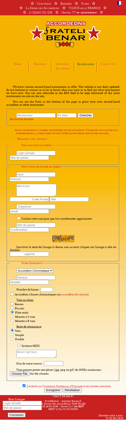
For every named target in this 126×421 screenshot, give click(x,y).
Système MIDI (30, 345)
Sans (18, 330)
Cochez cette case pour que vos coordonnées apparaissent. (57, 218)
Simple (19, 335)
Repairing (40, 64)
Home (17, 64)
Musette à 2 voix (25, 316)
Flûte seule (21, 312)
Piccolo (19, 308)
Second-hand (85, 64)
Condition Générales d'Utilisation (64, 387)
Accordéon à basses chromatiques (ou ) (52, 294)
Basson (19, 304)
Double (19, 339)
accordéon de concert (74, 294)
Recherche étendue (21, 119)
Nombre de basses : (28, 289)
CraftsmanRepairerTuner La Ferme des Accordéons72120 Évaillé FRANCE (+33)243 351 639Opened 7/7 (63, 8)
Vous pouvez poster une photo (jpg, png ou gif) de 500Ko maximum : (59, 371)
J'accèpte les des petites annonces (69, 387)
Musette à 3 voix (25, 321)
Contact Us (108, 64)
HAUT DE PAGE (63, 397)
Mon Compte (16, 400)
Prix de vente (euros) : (29, 364)
